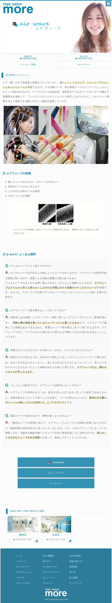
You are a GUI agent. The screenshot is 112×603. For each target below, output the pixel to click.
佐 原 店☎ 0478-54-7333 (83, 57)
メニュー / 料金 (28, 64)
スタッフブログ (56, 473)
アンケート (56, 483)
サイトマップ (75, 583)
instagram (56, 462)
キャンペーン (83, 64)
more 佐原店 (75, 556)
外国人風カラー (76, 561)
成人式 (72, 572)
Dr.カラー (47, 561)
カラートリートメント (51, 572)
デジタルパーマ (50, 567)
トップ (19, 556)
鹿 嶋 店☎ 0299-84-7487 (28, 57)
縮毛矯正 (73, 567)
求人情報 (73, 577)
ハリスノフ (21, 561)
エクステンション (24, 572)
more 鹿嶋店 (48, 556)
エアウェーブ (22, 567)
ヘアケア (20, 577)
